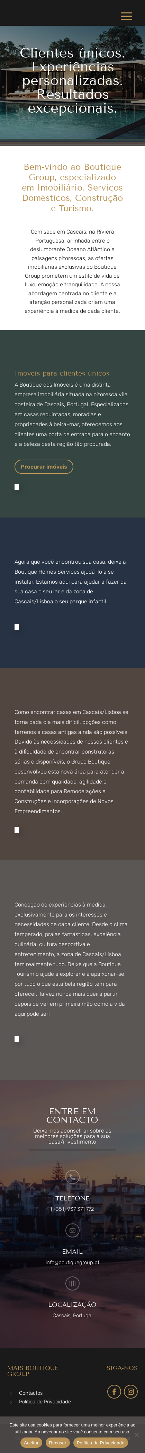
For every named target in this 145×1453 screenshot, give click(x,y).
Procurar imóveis (44, 466)
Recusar (57, 1442)
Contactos (31, 1393)
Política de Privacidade (45, 1402)
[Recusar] (136, 1434)
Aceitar (31, 1442)
